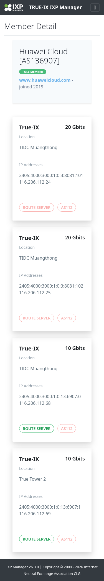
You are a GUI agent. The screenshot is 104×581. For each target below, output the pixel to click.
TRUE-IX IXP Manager (43, 7)
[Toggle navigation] (95, 7)
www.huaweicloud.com (44, 80)
